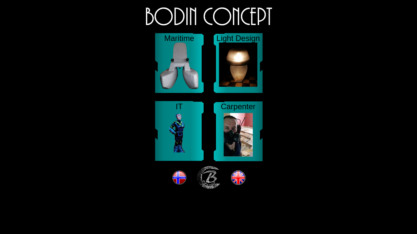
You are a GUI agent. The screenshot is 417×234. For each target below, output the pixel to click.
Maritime (179, 38)
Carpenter (238, 106)
